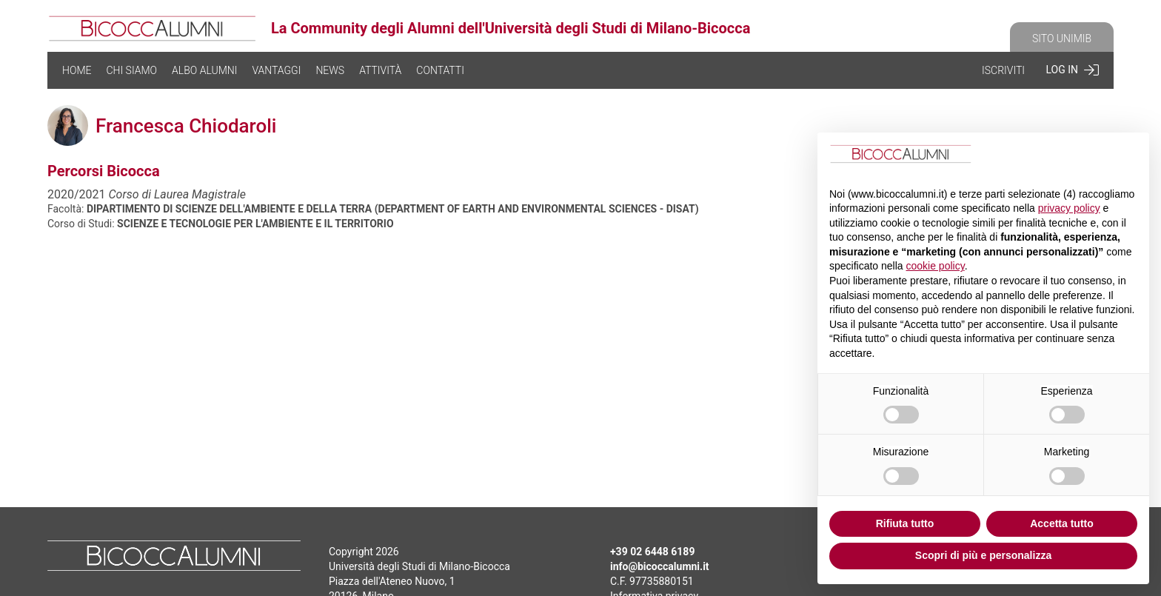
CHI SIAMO (131, 70)
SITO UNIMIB (1061, 38)
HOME (76, 70)
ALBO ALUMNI (204, 70)
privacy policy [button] (1069, 208)
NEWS (329, 70)
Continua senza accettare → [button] (1064, 155)
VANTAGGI (276, 70)
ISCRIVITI (1003, 70)
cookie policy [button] (935, 266)
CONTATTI (440, 70)
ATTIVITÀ (380, 70)
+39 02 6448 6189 (652, 552)
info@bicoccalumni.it (659, 566)
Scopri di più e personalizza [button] (983, 555)
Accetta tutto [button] (1062, 523)
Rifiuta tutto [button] (905, 523)
